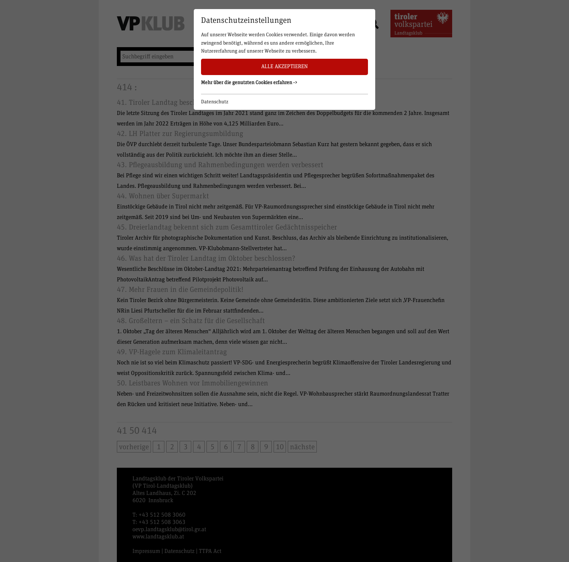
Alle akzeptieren (284, 66)
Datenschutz (214, 101)
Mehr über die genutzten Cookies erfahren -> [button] (249, 82)
